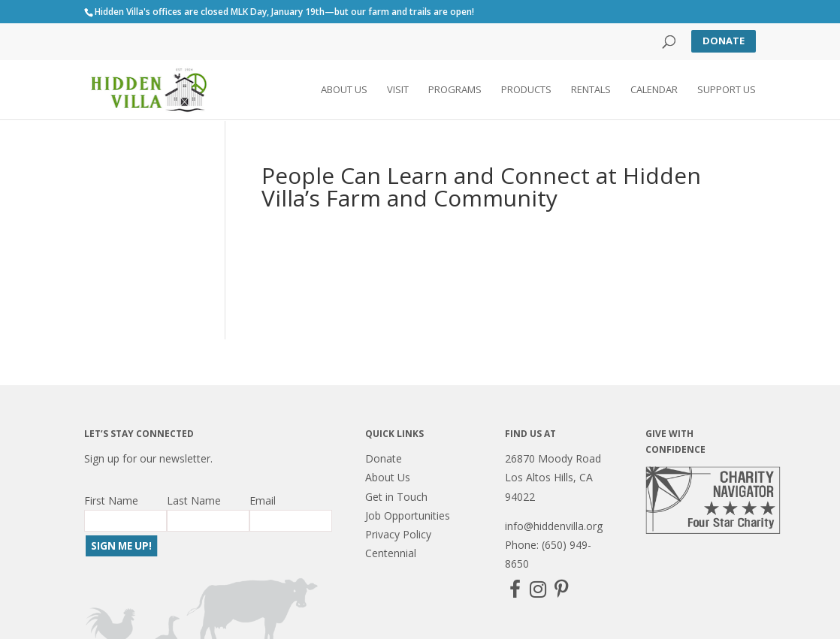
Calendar (654, 91)
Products (526, 91)
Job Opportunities (407, 515)
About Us (344, 91)
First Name (111, 500)
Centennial (390, 553)
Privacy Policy (398, 534)
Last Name (194, 500)
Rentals (591, 91)
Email (262, 500)
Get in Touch (396, 497)
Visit (398, 91)
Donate (724, 40)
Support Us (726, 91)
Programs (455, 91)
